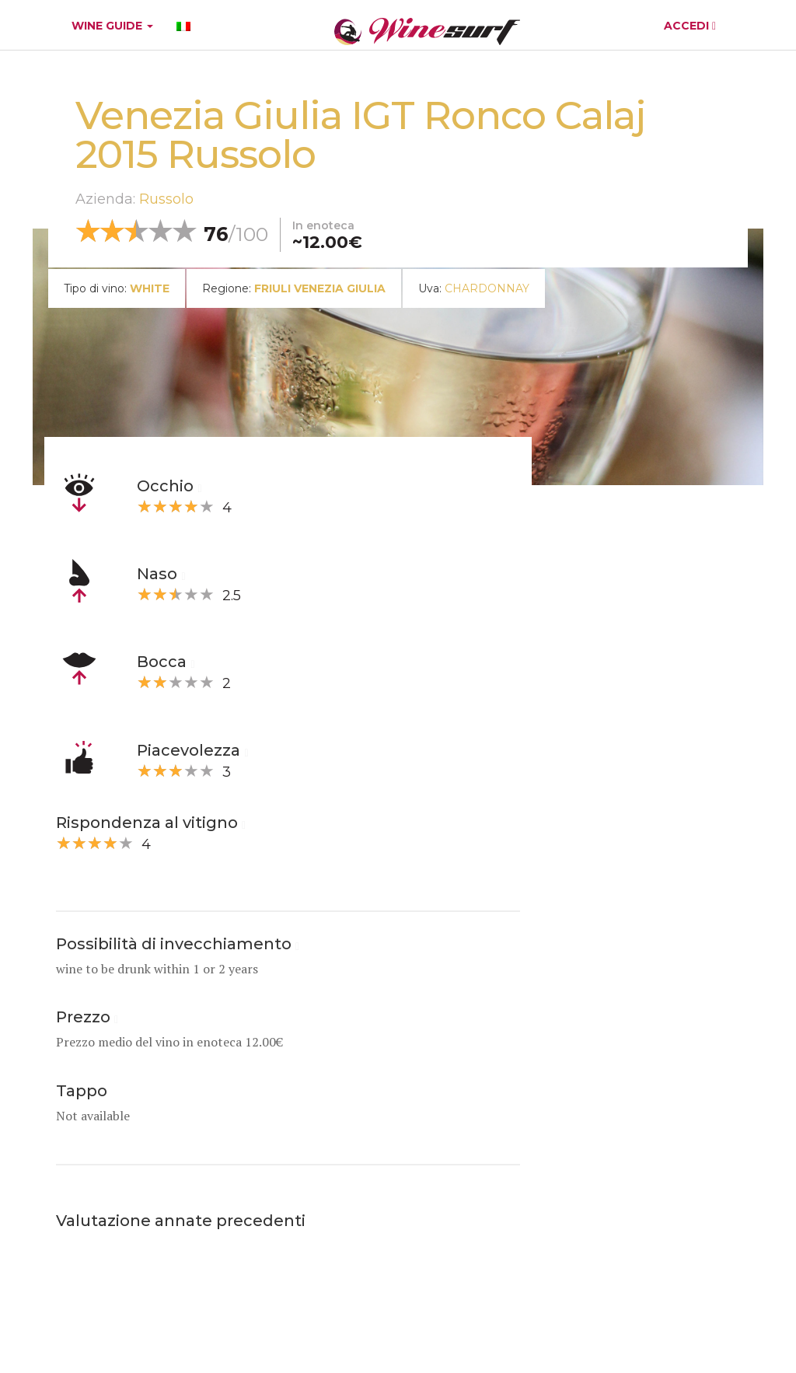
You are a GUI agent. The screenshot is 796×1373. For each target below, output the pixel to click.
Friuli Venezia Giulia (320, 288)
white (149, 288)
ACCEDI (690, 26)
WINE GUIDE (112, 26)
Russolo (166, 199)
